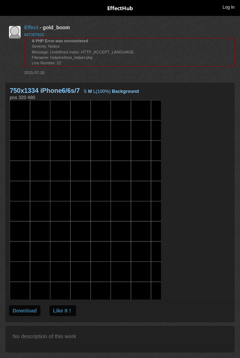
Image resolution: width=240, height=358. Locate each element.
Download (25, 311)
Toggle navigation (8, 7)
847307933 (34, 35)
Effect (31, 27)
